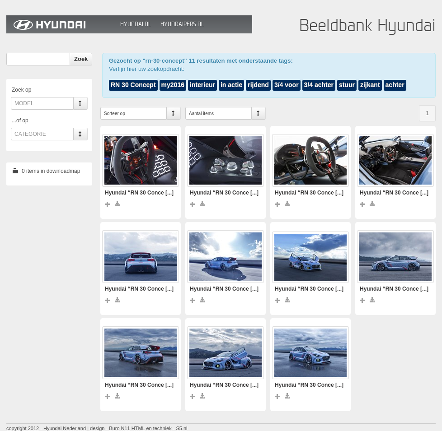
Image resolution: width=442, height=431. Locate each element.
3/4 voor (286, 84)
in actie (231, 84)
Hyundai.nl (135, 24)
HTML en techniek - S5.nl (160, 428)
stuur (347, 84)
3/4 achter (319, 84)
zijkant (370, 84)
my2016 (172, 84)
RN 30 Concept (133, 84)
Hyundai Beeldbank (61, 24)
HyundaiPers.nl (182, 24)
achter (395, 84)
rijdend (258, 84)
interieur (202, 84)
